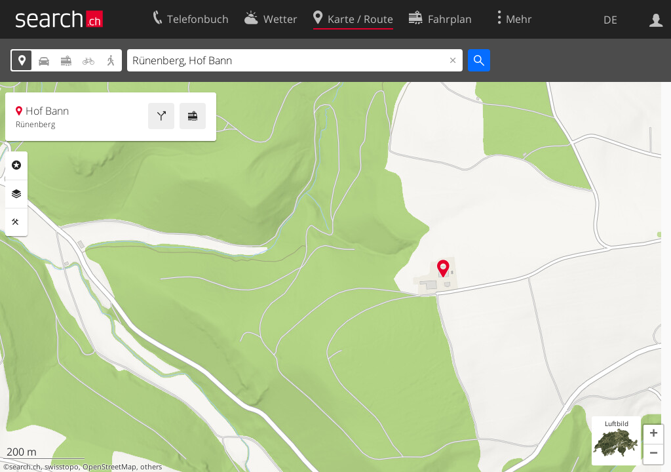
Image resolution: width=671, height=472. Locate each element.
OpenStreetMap (109, 466)
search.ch (25, 466)
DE (610, 19)
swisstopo (62, 466)
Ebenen (16, 194)
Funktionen (16, 222)
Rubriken (16, 165)
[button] (653, 434)
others (151, 466)
